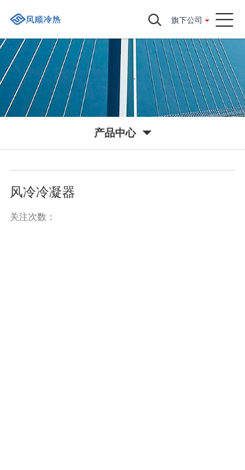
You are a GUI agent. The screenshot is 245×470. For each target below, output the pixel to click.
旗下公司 (187, 20)
